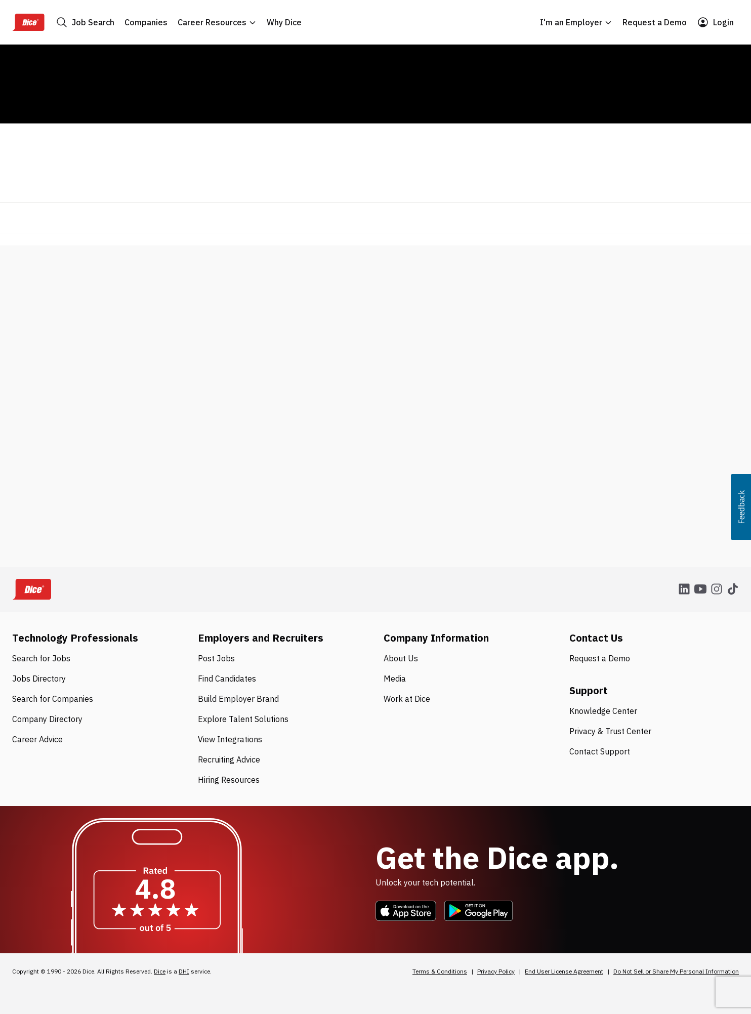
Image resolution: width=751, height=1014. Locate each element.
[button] (741, 507)
